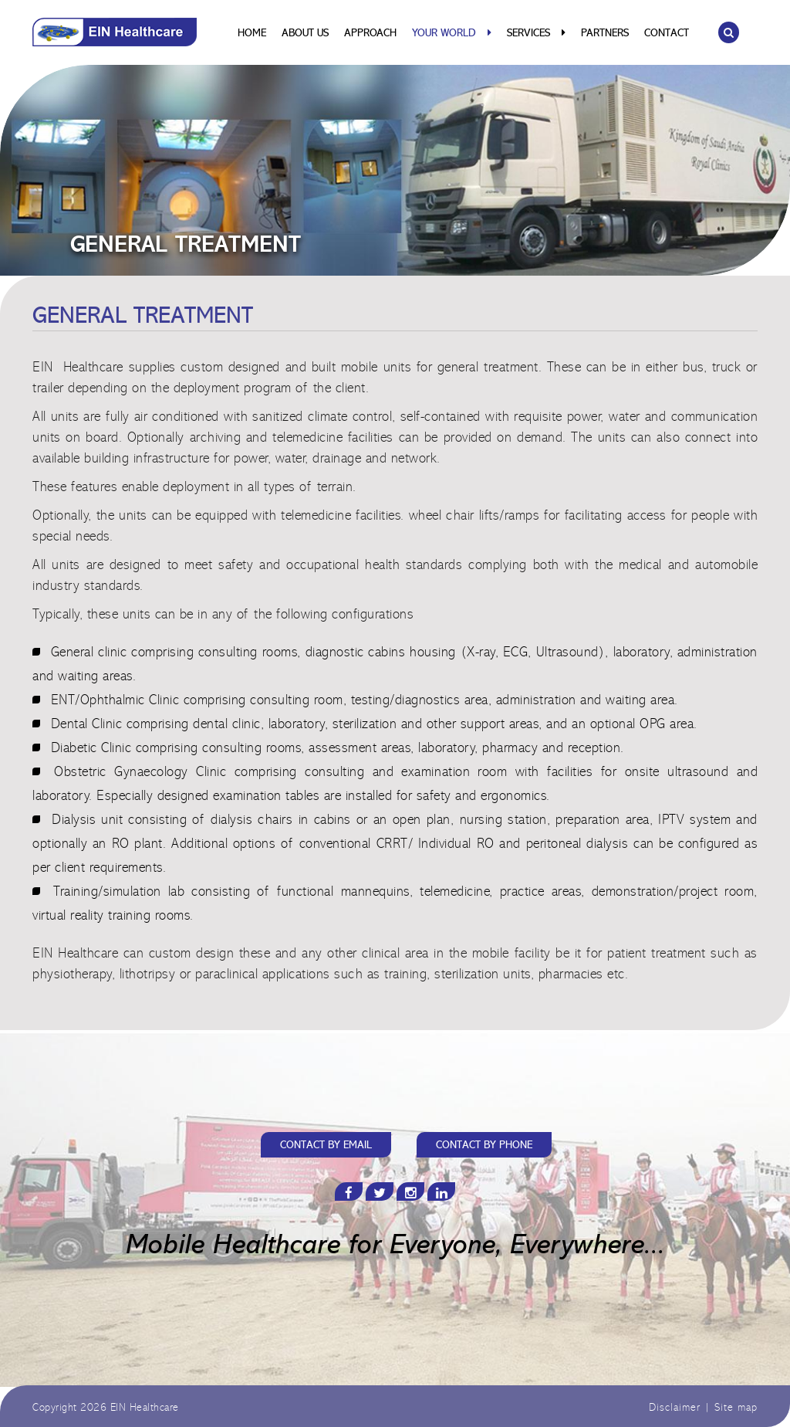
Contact (666, 34)
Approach (370, 34)
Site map (736, 1408)
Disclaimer (675, 1408)
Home (252, 34)
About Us (305, 34)
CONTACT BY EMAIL (326, 1146)
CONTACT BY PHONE (484, 1146)
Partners (605, 34)
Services (536, 33)
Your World (451, 33)
